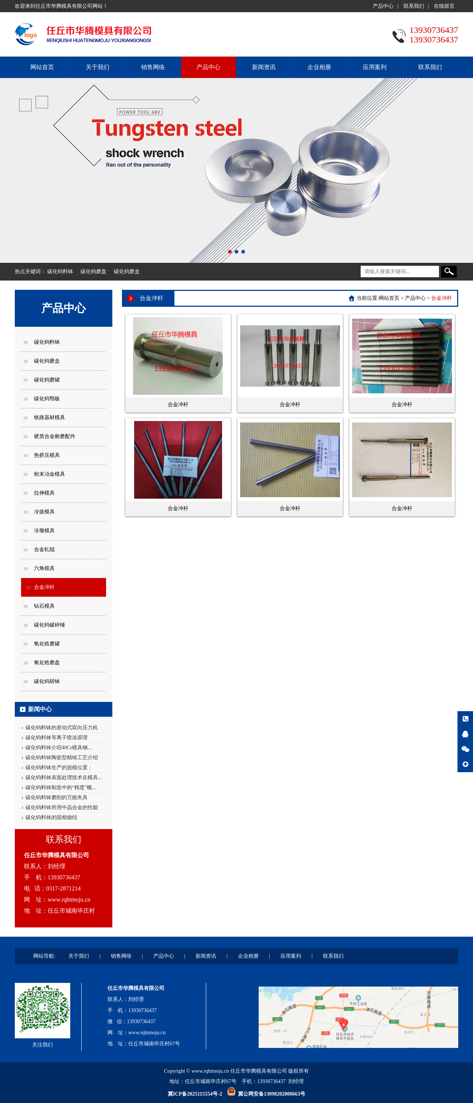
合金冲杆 (44, 587)
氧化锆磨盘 (47, 662)
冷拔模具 (44, 512)
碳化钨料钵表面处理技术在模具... (63, 777)
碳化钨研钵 (47, 681)
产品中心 (383, 6)
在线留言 (444, 6)
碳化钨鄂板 (47, 398)
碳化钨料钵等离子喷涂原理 (56, 737)
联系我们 (414, 6)
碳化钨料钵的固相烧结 (51, 817)
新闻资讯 (264, 67)
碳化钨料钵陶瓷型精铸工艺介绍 (61, 757)
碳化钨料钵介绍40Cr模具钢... (58, 747)
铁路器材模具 (49, 417)
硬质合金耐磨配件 (54, 436)
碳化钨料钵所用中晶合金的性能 (61, 807)
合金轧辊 (44, 549)
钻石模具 (44, 606)
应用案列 (375, 67)
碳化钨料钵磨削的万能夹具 (56, 797)
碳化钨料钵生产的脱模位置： (59, 767)
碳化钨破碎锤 (49, 625)
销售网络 (153, 67)
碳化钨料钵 (60, 271)
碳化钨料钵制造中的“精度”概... (60, 787)
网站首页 (42, 67)
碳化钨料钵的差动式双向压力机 (61, 727)
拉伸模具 (44, 493)
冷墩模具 (44, 530)
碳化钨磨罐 (47, 380)
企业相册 (319, 67)
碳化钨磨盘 (93, 271)
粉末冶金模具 (49, 474)
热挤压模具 (47, 455)
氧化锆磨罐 (47, 643)
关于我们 (97, 67)
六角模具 (44, 568)
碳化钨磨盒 (127, 271)
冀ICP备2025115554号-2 (195, 1094)
